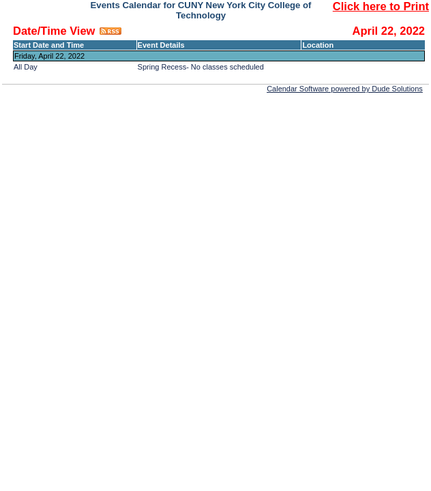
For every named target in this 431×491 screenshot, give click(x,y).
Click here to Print (381, 6)
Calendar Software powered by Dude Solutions (345, 89)
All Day (26, 67)
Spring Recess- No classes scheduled (201, 67)
